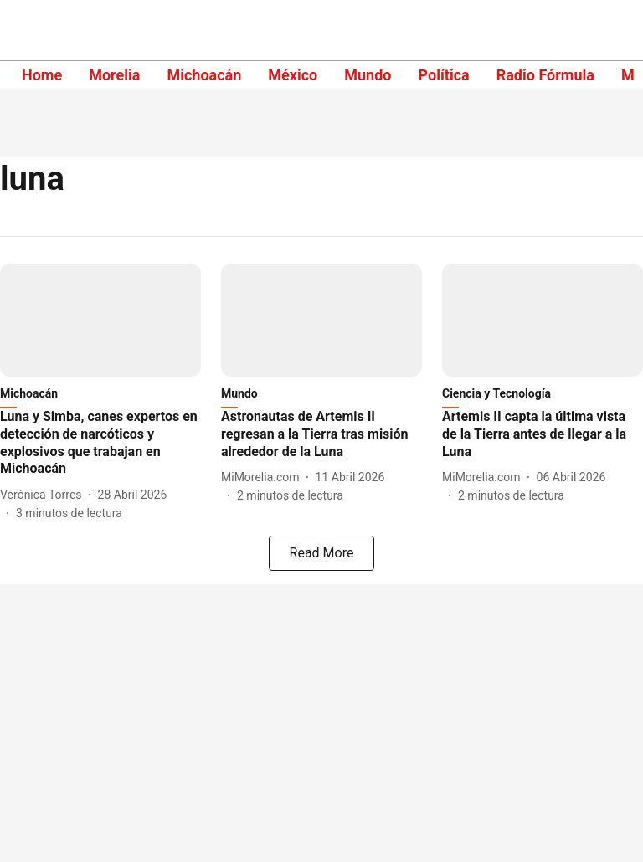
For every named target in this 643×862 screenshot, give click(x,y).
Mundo (367, 75)
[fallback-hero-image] (100, 320)
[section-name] (542, 396)
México (292, 75)
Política (443, 75)
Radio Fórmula (545, 75)
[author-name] (44, 495)
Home (42, 75)
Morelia (114, 75)
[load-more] (321, 553)
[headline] (100, 443)
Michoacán (204, 75)
